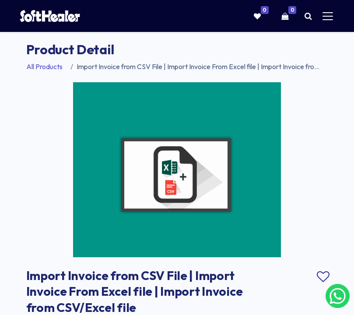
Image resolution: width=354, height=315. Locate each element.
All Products (44, 66)
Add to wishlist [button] (323, 277)
